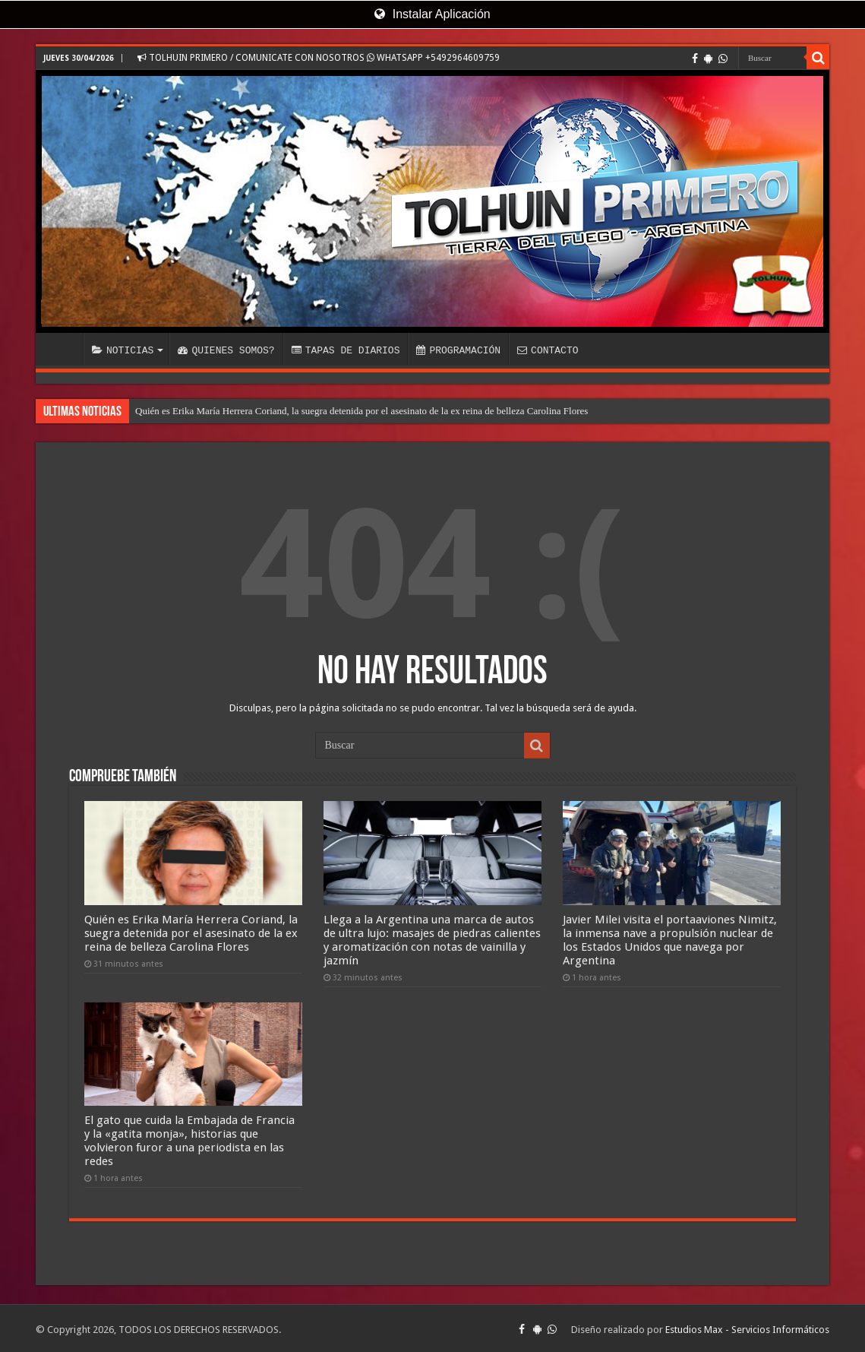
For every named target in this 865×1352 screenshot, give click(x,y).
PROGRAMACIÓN (458, 350)
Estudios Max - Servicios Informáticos (747, 1327)
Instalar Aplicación (432, 14)
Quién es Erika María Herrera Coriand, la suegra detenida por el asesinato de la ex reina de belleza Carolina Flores (361, 410)
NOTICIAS (122, 350)
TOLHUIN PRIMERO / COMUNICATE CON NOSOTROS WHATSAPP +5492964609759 (318, 57)
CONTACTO (547, 350)
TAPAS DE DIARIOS (346, 350)
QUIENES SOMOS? (226, 350)
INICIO (63, 349)
